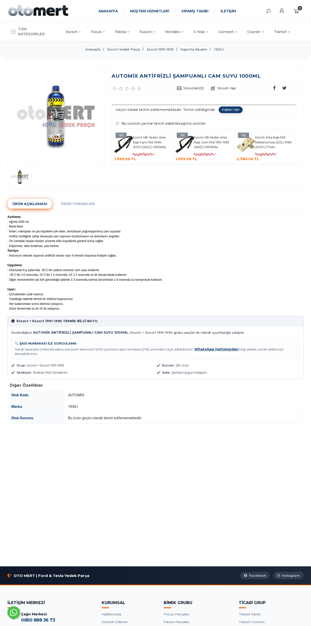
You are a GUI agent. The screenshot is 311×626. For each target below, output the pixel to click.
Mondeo (174, 32)
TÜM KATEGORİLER (28, 31)
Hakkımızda (111, 614)
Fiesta (122, 32)
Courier (255, 32)
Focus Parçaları (176, 614)
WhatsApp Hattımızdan (216, 349)
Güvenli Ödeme (115, 622)
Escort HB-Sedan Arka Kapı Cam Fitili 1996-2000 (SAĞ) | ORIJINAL (150, 142)
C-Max (201, 32)
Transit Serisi (249, 614)
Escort (73, 32)
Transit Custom (252, 622)
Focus (98, 32)
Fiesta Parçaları (177, 622)
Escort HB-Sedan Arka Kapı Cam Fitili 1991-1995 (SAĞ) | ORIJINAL (211, 142)
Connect (227, 32)
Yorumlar (193, 88)
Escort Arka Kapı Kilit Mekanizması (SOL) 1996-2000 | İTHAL (273, 142)
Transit (282, 32)
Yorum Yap (226, 88)
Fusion (147, 32)
